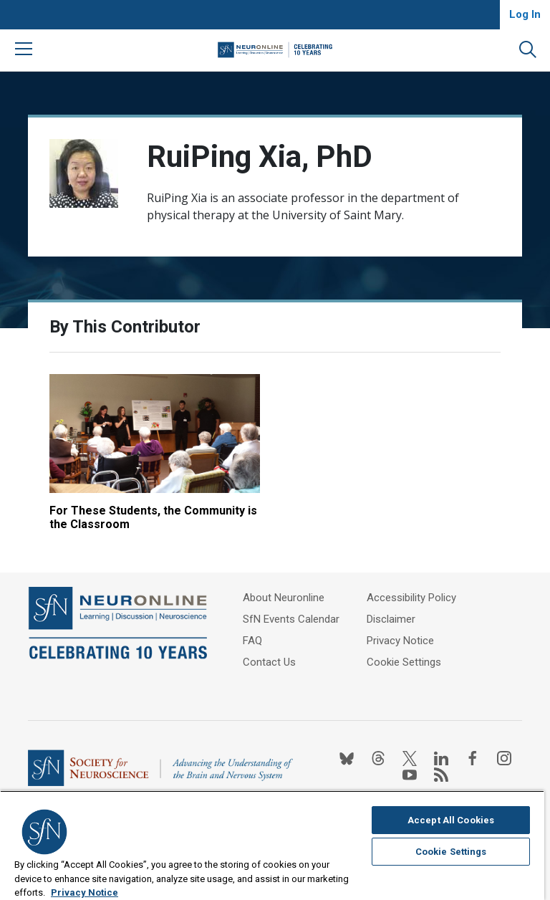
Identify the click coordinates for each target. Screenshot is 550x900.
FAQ (252, 640)
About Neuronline (283, 597)
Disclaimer (391, 619)
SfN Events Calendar (291, 619)
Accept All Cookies (450, 820)
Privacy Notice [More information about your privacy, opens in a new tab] (84, 892)
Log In (525, 14)
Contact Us (269, 662)
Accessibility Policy (411, 597)
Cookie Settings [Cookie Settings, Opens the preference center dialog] (451, 851)
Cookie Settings (404, 662)
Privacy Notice (400, 640)
